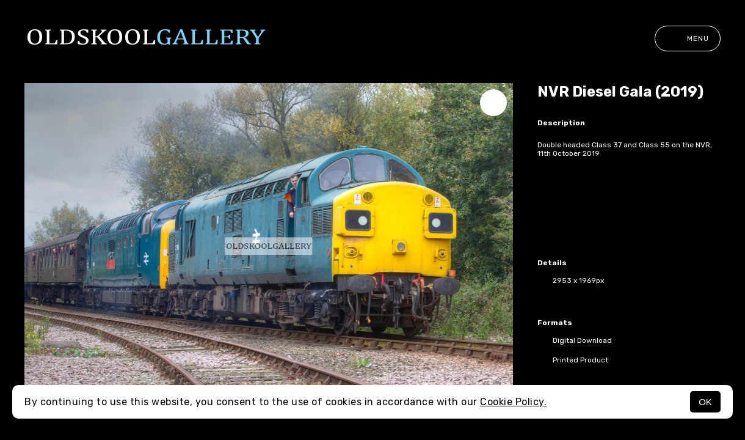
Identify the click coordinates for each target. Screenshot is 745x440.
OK (705, 402)
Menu (687, 38)
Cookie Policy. (513, 402)
